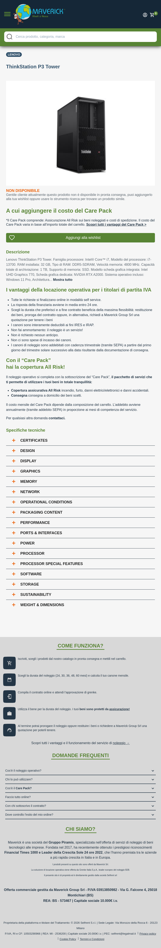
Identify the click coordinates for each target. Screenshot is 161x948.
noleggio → (121, 743)
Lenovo (14, 54)
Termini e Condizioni (92, 939)
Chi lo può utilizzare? (18, 779)
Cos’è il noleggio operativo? (23, 770)
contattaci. (57, 418)
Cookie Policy (68, 939)
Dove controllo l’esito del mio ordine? (29, 814)
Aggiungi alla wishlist (83, 238)
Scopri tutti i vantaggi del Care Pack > (116, 224)
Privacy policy (147, 933)
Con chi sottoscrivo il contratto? (25, 805)
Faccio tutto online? (18, 797)
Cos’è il (18, 788)
